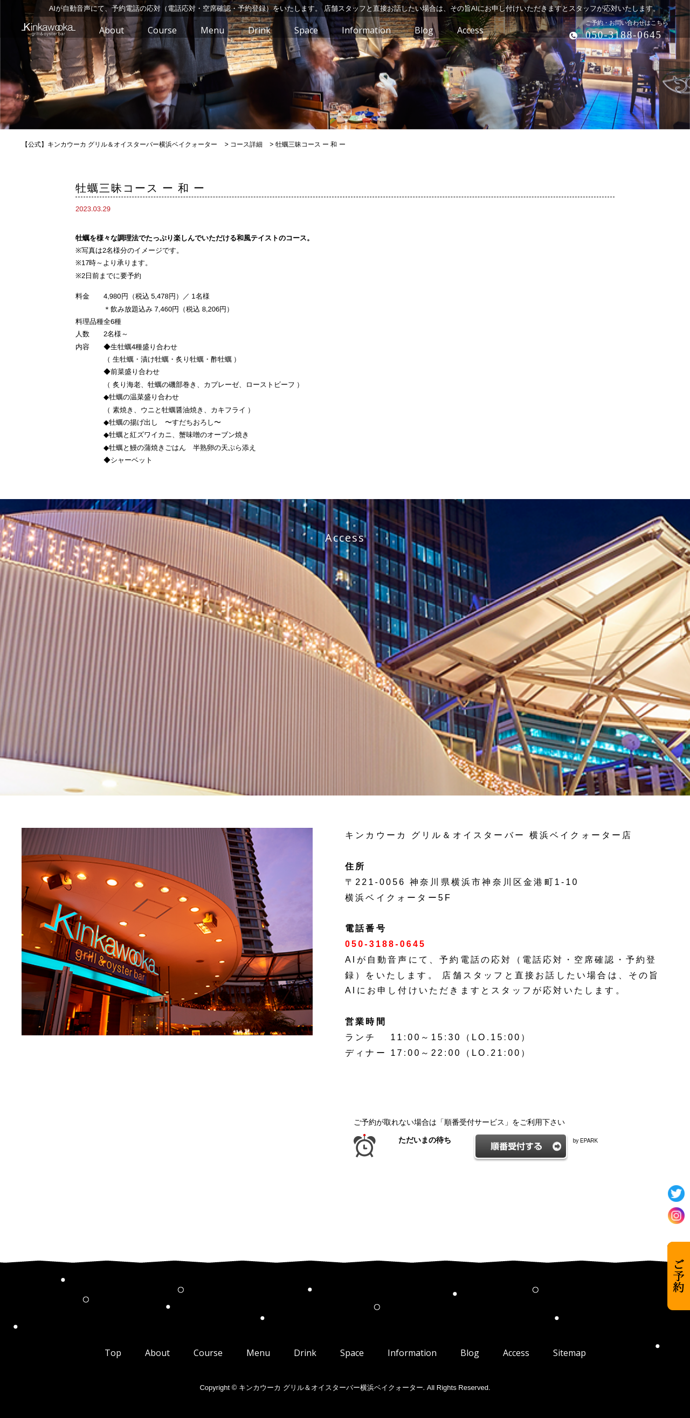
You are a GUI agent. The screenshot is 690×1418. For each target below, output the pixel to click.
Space (352, 1353)
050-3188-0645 (623, 34)
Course (208, 1353)
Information (412, 1353)
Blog (469, 1353)
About (157, 1353)
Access (516, 1353)
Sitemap (569, 1353)
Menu (258, 1353)
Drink (305, 1353)
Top (113, 1353)
